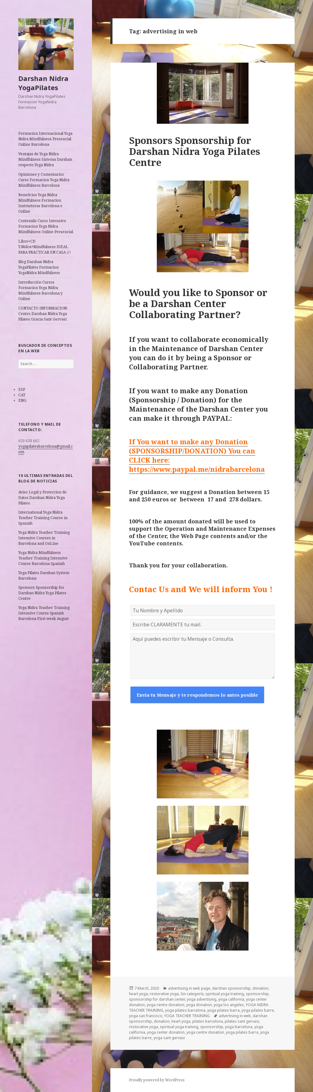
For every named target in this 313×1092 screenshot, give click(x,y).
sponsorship (257, 993)
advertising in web (235, 1015)
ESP (21, 389)
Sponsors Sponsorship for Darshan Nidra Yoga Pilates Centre (42, 593)
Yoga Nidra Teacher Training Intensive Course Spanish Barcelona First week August (44, 613)
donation (260, 988)
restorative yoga (164, 993)
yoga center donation (166, 1032)
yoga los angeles (229, 1004)
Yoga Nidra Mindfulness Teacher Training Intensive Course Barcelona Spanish (43, 558)
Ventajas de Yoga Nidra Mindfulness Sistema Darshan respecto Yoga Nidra (45, 159)
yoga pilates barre (257, 1010)
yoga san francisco (145, 1015)
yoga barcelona (238, 1026)
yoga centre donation (165, 1004)
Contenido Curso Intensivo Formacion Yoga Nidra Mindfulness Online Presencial (45, 226)
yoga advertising (201, 999)
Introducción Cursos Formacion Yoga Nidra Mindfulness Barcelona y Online (40, 290)
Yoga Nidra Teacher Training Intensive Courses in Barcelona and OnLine (44, 538)
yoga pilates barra (223, 1010)
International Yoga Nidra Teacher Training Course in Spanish (43, 518)
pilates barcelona (207, 1021)
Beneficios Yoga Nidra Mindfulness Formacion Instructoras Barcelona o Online (40, 203)
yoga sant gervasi (169, 1037)
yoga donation (199, 1004)
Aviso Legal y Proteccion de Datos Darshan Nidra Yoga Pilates (42, 497)
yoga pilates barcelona (185, 1010)
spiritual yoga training (224, 993)
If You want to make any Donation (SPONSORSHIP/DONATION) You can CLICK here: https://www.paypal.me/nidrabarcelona (197, 455)
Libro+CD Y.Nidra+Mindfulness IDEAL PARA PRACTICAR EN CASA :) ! (44, 247)
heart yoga (138, 993)
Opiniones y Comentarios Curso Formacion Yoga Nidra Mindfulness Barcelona (43, 180)
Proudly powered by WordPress (157, 1080)
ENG (22, 400)
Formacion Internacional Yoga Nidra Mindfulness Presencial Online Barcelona (45, 139)
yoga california (231, 999)
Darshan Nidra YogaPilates (43, 83)
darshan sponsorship (231, 988)
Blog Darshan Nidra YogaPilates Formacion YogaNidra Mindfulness (39, 267)
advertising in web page (189, 988)
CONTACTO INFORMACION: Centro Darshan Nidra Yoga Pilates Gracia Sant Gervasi (43, 314)
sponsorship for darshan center (157, 999)
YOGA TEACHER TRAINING (187, 1015)
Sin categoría (192, 993)
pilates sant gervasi (242, 1021)
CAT (21, 395)
